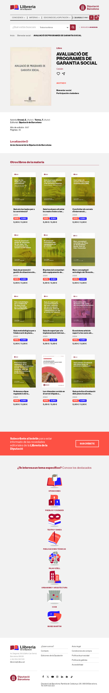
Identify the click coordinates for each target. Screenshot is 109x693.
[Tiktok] (72, 677)
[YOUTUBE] (53, 677)
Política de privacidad (80, 655)
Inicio (12, 35)
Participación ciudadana (67, 93)
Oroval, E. (22, 120)
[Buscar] (73, 27)
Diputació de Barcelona (30, 122)
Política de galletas (79, 660)
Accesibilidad (77, 664)
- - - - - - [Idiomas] (80, 17)
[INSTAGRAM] (57, 677)
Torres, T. (39, 120)
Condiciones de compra (82, 651)
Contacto (45, 651)
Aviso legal (76, 646)
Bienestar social (63, 90)
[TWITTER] (48, 677)
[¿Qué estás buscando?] (24, 27)
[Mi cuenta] (91, 17)
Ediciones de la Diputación (52, 655)
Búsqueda (89, 27)
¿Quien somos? (47, 646)
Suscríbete (87, 443)
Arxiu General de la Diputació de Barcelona (31, 145)
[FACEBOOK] (43, 677)
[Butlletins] (67, 677)
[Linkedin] (62, 677)
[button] (96, 17)
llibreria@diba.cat (17, 662)
